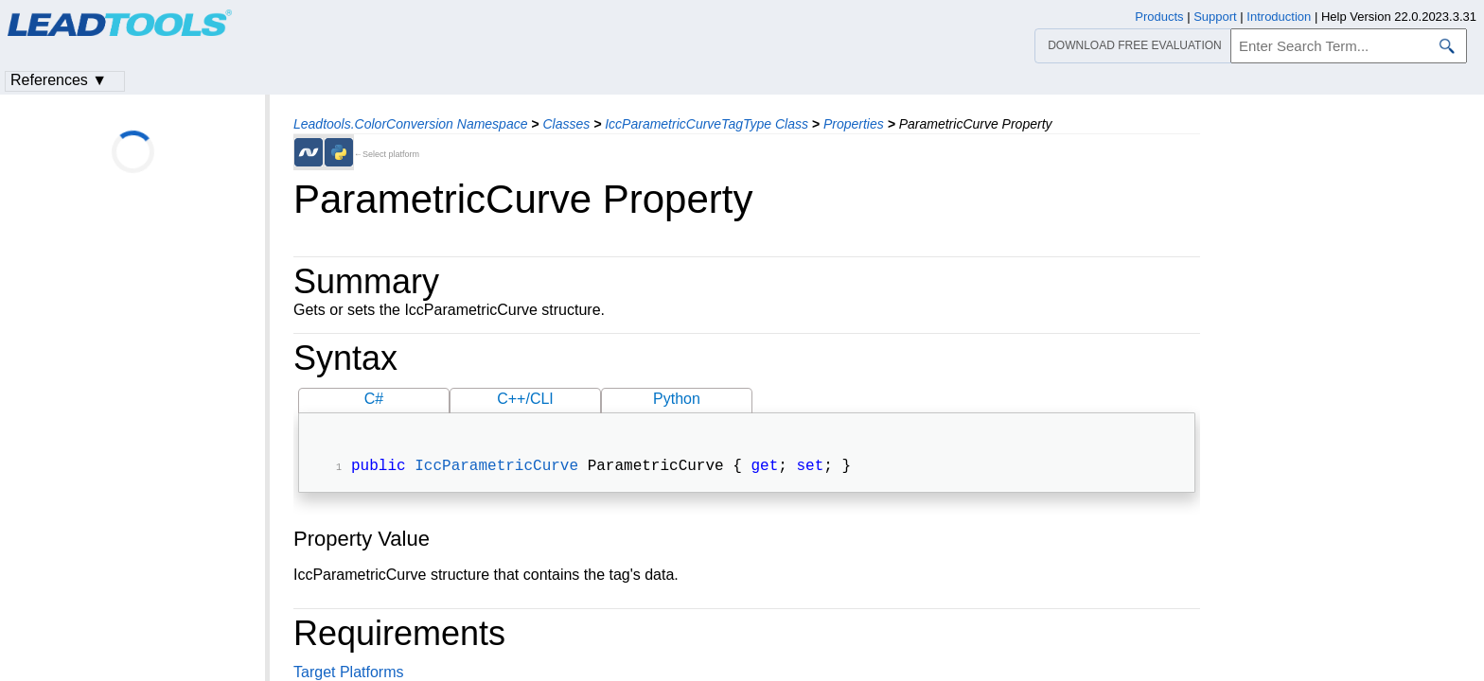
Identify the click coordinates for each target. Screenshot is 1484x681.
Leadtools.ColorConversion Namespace (410, 123)
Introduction (1278, 16)
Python (676, 399)
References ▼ (58, 80)
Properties (853, 123)
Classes (566, 123)
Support (1215, 16)
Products (1159, 16)
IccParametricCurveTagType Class (706, 123)
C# (373, 399)
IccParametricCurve (496, 468)
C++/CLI (525, 399)
